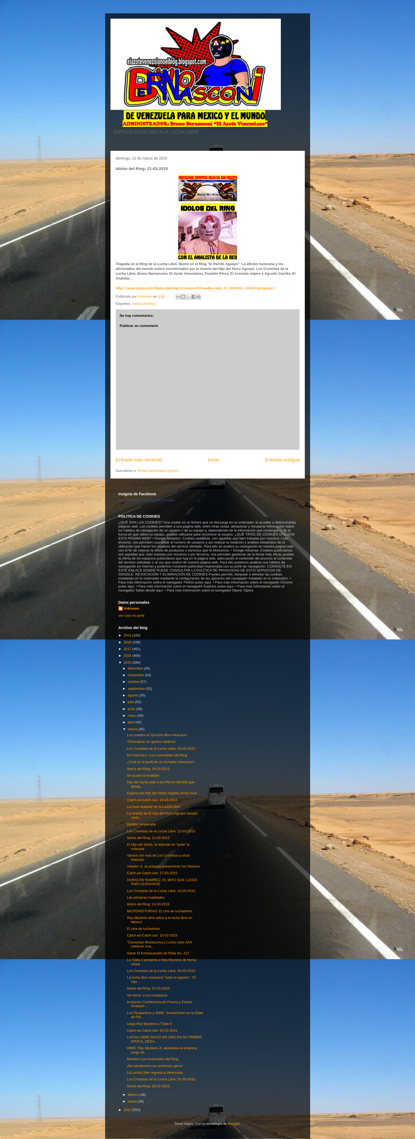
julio (131, 702)
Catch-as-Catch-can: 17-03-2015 (152, 873)
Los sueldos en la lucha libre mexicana (156, 735)
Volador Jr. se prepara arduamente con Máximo (163, 866)
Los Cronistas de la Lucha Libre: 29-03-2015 (161, 749)
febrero (134, 1095)
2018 (128, 642)
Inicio (213, 460)
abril (131, 722)
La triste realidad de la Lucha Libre (153, 807)
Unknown (131, 608)
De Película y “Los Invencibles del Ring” (157, 755)
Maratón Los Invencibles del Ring (152, 1059)
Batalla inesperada (141, 824)
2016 (128, 656)
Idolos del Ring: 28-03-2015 (148, 769)
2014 (128, 1110)
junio (132, 709)
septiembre (137, 689)
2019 (128, 635)
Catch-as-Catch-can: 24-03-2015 (152, 800)
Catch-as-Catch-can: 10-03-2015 (152, 935)
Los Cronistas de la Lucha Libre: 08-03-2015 (161, 971)
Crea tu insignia (164, 500)
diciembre (136, 668)
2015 (128, 662)
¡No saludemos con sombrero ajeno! (155, 1066)
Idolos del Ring (143, 304)
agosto (133, 695)
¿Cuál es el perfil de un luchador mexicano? (161, 762)
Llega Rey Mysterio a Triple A (149, 1024)
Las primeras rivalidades (146, 897)
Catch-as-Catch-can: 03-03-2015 (152, 1030)
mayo (132, 716)
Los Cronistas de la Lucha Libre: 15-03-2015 (161, 891)
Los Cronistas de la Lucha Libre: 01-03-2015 (161, 1079)
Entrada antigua (282, 460)
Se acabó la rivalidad (143, 775)
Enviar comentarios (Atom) (158, 471)
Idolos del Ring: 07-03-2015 (148, 988)
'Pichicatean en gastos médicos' (151, 742)
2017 (128, 649)
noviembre (136, 675)
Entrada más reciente (139, 460)
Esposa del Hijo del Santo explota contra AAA (162, 793)
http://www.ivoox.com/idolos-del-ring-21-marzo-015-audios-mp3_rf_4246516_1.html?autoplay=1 (195, 288)
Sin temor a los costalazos (147, 995)
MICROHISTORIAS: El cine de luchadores (159, 911)
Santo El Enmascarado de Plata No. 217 (158, 953)
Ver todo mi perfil (131, 616)
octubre (134, 682)
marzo (133, 729)
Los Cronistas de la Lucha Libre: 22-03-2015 (161, 831)
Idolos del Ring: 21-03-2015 (148, 838)
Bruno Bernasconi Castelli (135, 500)
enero (133, 1101)
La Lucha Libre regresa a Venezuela (155, 1073)
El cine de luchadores (143, 929)
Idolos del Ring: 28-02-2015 (148, 1086)
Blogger (234, 1124)
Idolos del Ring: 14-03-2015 (148, 904)
